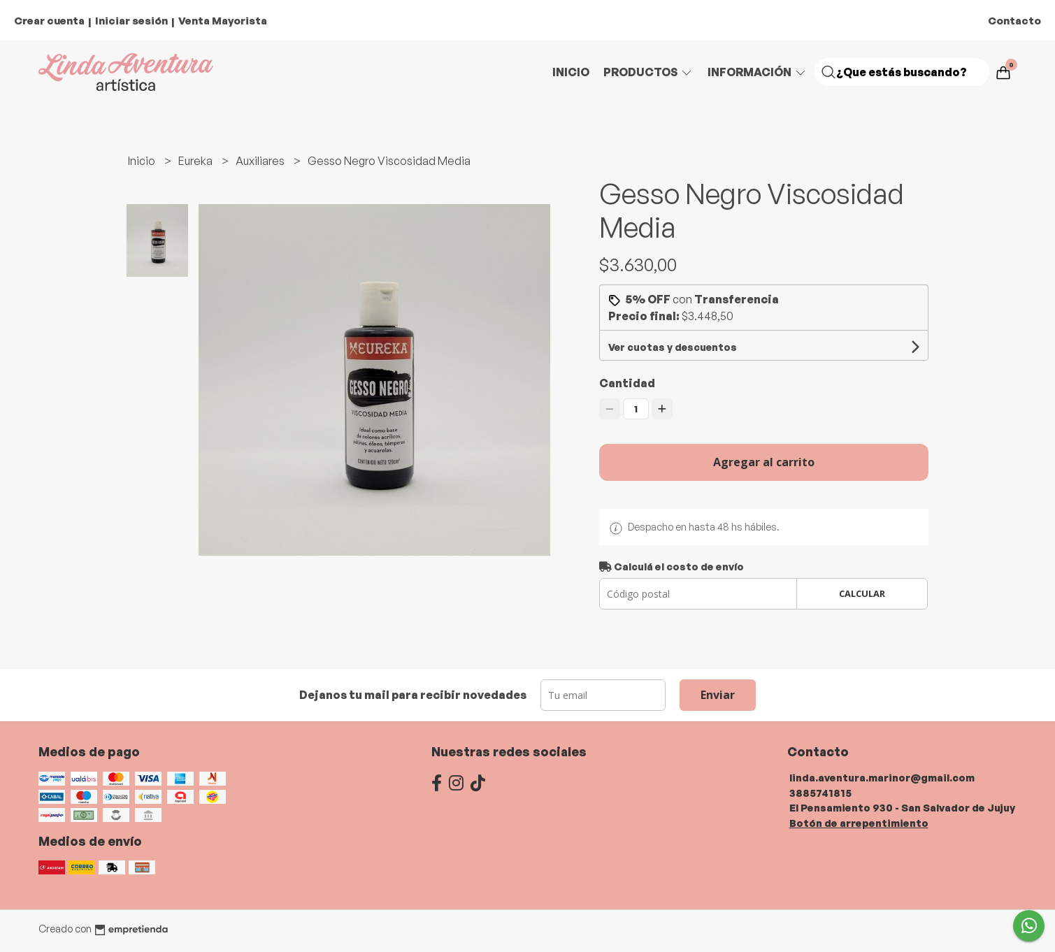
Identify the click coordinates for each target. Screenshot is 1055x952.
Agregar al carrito (763, 462)
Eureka (196, 161)
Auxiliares (261, 161)
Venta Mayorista (222, 20)
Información (758, 72)
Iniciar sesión (131, 20)
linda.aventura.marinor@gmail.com (882, 777)
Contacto (1014, 20)
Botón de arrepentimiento (858, 822)
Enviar (718, 694)
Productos (648, 72)
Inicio (570, 72)
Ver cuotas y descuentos (672, 347)
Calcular (862, 593)
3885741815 (820, 792)
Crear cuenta (49, 20)
